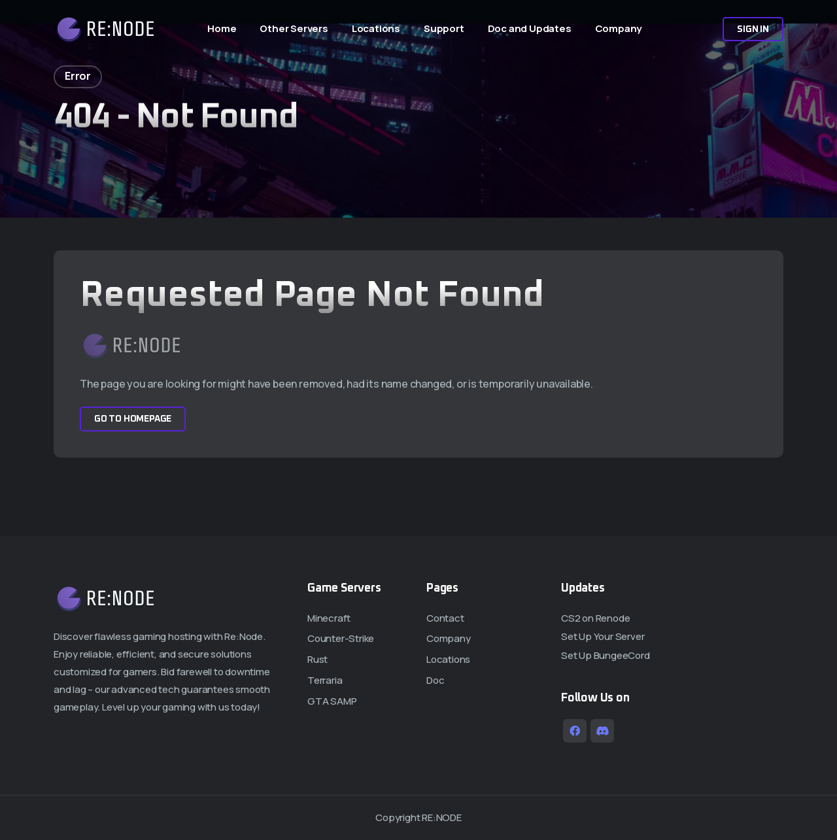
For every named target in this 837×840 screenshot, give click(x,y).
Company (618, 28)
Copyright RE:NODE (418, 817)
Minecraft (328, 618)
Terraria (324, 680)
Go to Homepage (132, 419)
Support (444, 28)
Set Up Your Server (602, 636)
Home (221, 28)
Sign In (753, 29)
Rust (317, 659)
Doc (435, 680)
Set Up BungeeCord (605, 655)
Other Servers (294, 28)
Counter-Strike (340, 638)
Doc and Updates (530, 28)
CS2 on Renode (595, 618)
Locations (376, 28)
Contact (445, 618)
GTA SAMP (331, 701)
